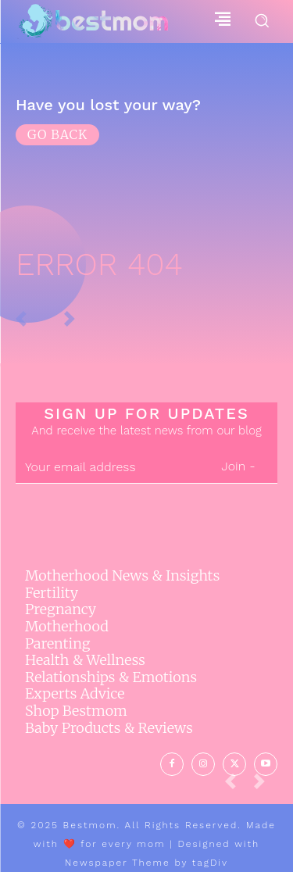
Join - (238, 466)
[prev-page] (236, 785)
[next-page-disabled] (265, 785)
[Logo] (93, 21)
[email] (107, 467)
